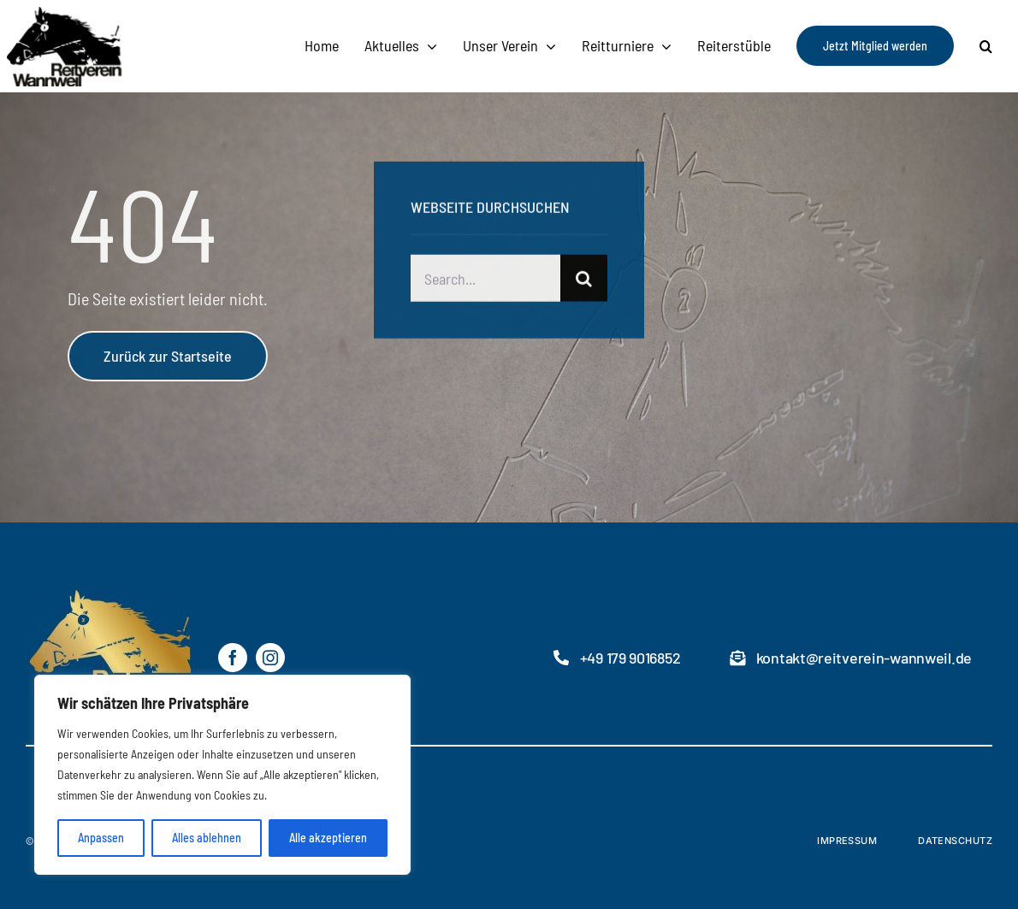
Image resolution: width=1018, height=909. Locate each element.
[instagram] (270, 657)
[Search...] (486, 280)
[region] (222, 775)
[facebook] (232, 657)
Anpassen (101, 837)
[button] (986, 46)
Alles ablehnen (206, 837)
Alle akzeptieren (328, 837)
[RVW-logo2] (131, 13)
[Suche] (583, 280)
